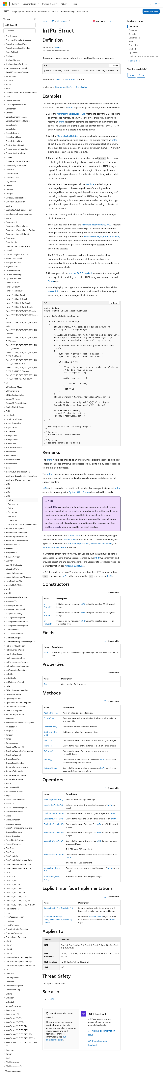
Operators (133, 52)
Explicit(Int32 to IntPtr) (54, 813)
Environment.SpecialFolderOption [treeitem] (20, 213)
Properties (133, 45)
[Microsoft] (5, 4)
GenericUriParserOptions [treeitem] (16, 386)
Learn (44, 21)
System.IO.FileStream (79, 492)
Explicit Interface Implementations (143, 56)
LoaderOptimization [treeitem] (14, 556)
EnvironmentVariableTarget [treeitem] (17, 217)
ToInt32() (48, 740)
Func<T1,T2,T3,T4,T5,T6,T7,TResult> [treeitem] (21, 294)
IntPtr (69, 86)
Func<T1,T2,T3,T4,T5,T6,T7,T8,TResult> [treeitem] (22, 300)
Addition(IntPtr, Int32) (53, 799)
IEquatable (60, 86)
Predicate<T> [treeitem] (12, 710)
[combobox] (19, 25)
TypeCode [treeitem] (10, 904)
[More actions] (118, 21)
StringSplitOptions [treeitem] (14, 815)
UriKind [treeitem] (9, 977)
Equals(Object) (50, 718)
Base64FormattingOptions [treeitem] (17, 55)
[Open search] (149, 3)
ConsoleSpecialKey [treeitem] (14, 124)
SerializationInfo (96, 916)
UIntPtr (51, 998)
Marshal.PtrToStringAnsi (80, 273)
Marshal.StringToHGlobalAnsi (71, 113)
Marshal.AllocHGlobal (67, 135)
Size (45, 684)
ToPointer (90, 184)
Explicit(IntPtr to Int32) (54, 824)
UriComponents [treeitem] (12, 961)
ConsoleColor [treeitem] (11, 108)
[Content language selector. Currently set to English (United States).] (16, 1071)
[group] (81, 71)
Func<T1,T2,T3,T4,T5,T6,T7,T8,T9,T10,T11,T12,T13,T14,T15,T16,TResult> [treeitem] (21, 360)
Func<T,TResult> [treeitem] (13, 270)
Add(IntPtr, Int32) (51, 712)
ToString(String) (50, 767)
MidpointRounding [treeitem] (14, 596)
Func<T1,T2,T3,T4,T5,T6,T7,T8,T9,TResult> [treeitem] (21, 308)
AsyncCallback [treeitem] (12, 35)
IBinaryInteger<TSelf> (79, 543)
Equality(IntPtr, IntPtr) (53, 805)
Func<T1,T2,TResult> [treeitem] (15, 274)
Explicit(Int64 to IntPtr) (54, 818)
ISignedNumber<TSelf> (54, 547)
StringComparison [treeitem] (13, 807)
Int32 (109, 575)
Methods (133, 48)
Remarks (132, 34)
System (57, 47)
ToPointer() (48, 751)
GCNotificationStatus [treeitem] (15, 378)
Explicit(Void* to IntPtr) (54, 854)
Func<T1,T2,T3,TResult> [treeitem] (16, 278)
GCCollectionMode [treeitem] (14, 370)
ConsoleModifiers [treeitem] (13, 120)
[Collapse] (35, 19)
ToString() (48, 759)
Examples (133, 30)
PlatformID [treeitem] (10, 702)
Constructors (134, 37)
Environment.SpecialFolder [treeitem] (17, 209)
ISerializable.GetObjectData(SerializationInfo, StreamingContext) (58, 919)
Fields (131, 41)
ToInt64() (48, 745)
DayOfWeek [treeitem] (11, 165)
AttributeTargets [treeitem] (13, 43)
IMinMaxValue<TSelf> (101, 543)
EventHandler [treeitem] (11, 225)
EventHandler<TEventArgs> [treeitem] (18, 229)
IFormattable (69, 539)
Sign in (157, 3)
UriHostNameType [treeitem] (13, 973)
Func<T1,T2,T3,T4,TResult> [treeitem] (17, 282)
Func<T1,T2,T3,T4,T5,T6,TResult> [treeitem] (20, 290)
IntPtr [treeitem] (10, 483)
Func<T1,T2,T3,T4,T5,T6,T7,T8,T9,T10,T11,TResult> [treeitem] (21, 323)
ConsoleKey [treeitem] (11, 112)
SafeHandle (55, 526)
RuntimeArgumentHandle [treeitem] (17, 750)
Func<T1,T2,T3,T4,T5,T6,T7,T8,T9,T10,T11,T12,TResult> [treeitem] (21, 330)
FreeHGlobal (54, 291)
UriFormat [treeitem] (10, 965)
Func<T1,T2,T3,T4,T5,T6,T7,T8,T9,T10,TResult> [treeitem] (21, 315)
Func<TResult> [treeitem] (12, 266)
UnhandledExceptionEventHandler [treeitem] (20, 948)
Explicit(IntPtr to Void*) (54, 840)
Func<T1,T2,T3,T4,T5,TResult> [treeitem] (18, 286)
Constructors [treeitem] (13, 487)
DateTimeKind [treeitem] (12, 156)
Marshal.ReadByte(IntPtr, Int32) (97, 224)
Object (58, 79)
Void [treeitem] (8, 1041)
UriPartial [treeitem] (10, 985)
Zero (46, 652)
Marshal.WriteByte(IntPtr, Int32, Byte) (102, 236)
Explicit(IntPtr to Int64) (54, 832)
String (70, 107)
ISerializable (81, 86)
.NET (52, 21)
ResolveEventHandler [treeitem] (15, 746)
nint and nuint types (74, 565)
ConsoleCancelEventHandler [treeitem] (18, 104)
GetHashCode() (50, 726)
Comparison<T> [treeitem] (13, 92)
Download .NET (151, 11)
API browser (62, 21)
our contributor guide (56, 1038)
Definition (133, 26)
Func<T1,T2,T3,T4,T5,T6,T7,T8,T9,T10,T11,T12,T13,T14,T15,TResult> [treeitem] (21, 353)
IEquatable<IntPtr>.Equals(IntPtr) (58, 908)
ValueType (70, 79)
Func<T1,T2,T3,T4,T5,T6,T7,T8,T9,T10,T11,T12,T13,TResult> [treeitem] (21, 338)
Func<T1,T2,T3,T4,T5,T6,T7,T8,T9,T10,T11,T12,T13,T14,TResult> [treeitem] (21, 345)
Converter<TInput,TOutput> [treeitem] (18, 144)
